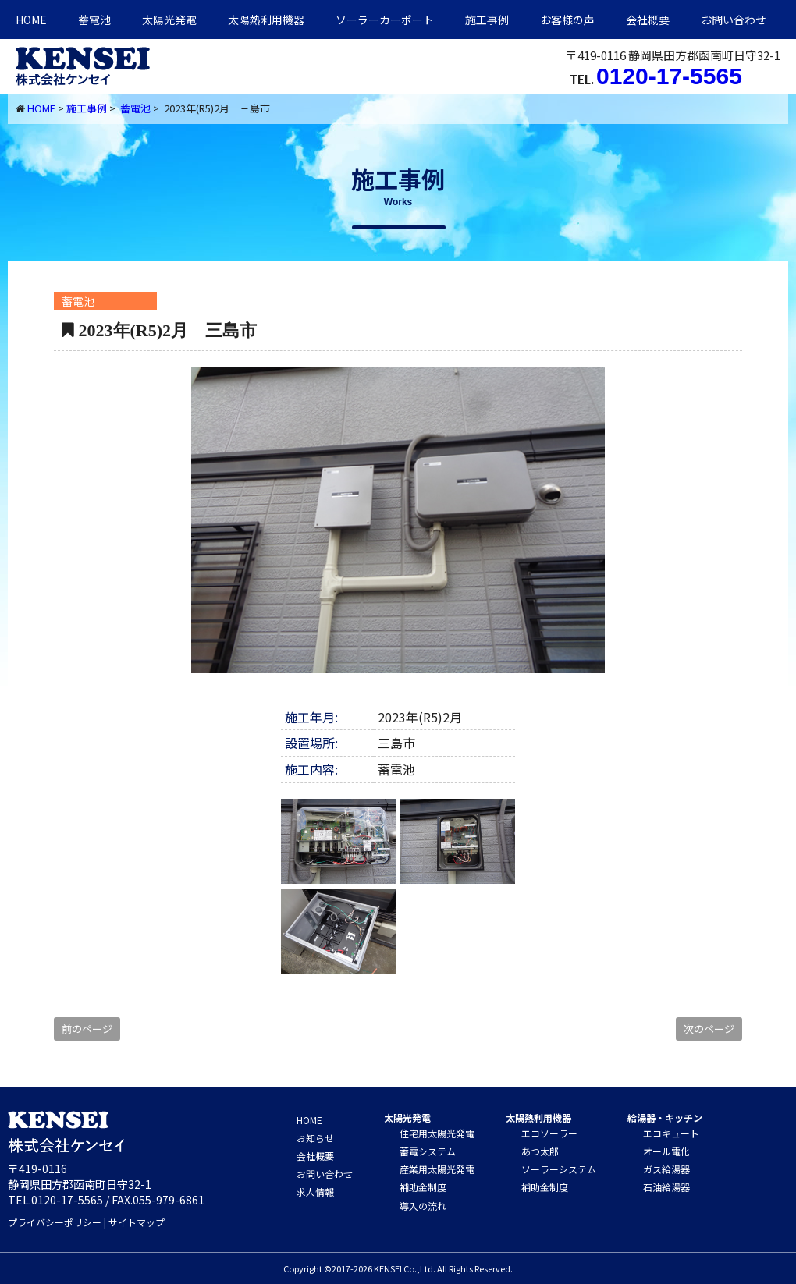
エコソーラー (549, 1133)
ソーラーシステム (558, 1169)
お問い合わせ (733, 19)
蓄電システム (428, 1151)
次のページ (709, 1028)
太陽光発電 (169, 19)
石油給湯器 (666, 1187)
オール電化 (666, 1151)
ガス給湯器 (666, 1169)
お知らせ (315, 1137)
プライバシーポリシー (54, 1222)
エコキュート (671, 1133)
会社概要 (648, 19)
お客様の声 (567, 19)
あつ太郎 (540, 1151)
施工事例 (487, 19)
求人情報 (315, 1191)
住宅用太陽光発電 (437, 1133)
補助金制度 (423, 1187)
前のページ (87, 1028)
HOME (31, 19)
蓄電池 (94, 19)
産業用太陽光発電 (437, 1169)
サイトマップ (136, 1222)
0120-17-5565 (669, 76)
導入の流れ (423, 1205)
